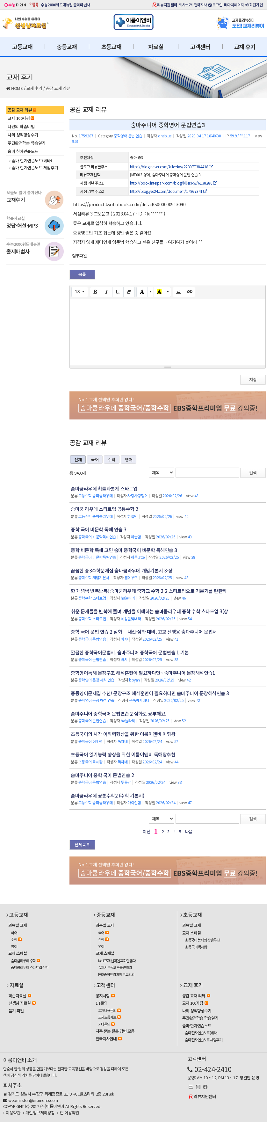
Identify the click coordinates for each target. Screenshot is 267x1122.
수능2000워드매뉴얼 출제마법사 (65, 4)
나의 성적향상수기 (23, 135)
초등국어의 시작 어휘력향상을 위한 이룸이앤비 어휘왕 (123, 734)
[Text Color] (142, 292)
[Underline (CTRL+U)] (118, 292)
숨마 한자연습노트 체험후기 (33, 168)
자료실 (155, 46)
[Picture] (178, 292)
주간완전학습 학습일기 (27, 143)
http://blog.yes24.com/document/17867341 (168, 191)
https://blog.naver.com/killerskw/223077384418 (171, 166)
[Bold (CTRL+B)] (95, 292)
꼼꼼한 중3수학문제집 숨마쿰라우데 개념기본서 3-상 (121, 570)
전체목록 (82, 844)
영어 (128, 459)
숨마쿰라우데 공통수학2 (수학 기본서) (107, 795)
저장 (253, 379)
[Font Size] (79, 292)
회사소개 (185, 4)
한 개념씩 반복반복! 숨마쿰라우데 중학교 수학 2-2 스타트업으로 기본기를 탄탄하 (149, 590)
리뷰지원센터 (167, 4)
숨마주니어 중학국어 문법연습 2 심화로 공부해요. (118, 713)
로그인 (215, 4)
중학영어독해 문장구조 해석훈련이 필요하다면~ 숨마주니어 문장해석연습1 (143, 672)
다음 (188, 831)
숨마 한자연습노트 (23, 151)
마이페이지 (234, 4)
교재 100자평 (21, 118)
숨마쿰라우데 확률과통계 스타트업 (104, 488)
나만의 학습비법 (21, 126)
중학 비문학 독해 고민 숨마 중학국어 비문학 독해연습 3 (124, 550)
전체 (78, 459)
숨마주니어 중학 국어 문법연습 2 (102, 775)
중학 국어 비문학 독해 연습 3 (98, 529)
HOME (17, 88)
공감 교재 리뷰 (58, 88)
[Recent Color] (159, 292)
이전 (146, 831)
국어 (94, 459)
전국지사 (200, 4)
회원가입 (254, 4)
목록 (82, 274)
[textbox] (167, 331)
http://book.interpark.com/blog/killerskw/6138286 (173, 183)
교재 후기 (245, 46)
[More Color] (151, 292)
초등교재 (111, 46)
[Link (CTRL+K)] (189, 292)
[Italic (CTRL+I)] (106, 292)
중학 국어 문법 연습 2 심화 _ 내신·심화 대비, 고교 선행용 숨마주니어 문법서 (144, 631)
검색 (253, 473)
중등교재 (67, 46)
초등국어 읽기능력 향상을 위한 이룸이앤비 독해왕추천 (123, 754)
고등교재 (22, 46)
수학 (111, 459)
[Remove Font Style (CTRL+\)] (129, 292)
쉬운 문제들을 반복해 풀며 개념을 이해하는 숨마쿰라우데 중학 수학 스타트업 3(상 (149, 611)
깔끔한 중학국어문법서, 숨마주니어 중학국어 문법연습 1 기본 (130, 652)
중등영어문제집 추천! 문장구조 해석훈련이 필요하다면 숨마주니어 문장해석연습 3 (150, 693)
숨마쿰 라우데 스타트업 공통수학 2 (104, 509)
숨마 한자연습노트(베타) (30, 161)
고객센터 (200, 46)
